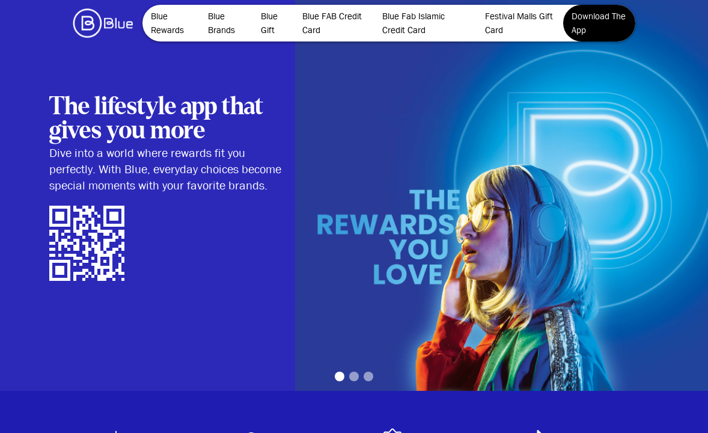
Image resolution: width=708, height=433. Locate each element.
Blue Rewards (167, 23)
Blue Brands (221, 23)
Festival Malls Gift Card (519, 23)
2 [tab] (354, 376)
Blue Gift (269, 23)
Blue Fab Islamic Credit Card (413, 23)
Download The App (599, 23)
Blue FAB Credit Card (332, 23)
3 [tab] (368, 376)
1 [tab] (339, 376)
